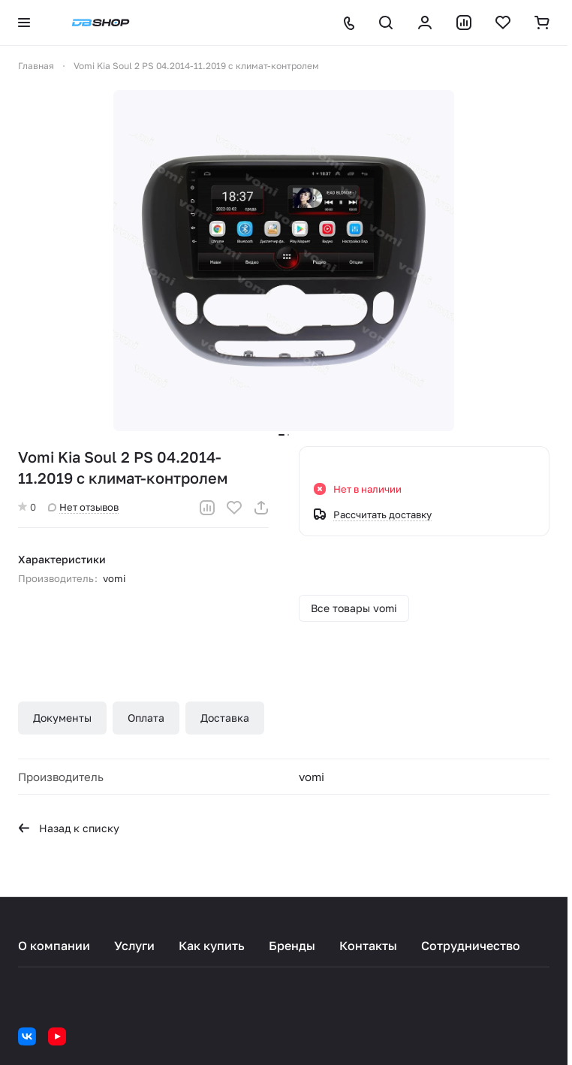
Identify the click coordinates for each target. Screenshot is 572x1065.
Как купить (212, 945)
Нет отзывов (83, 507)
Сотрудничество (470, 945)
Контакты (368, 945)
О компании (54, 945)
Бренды (292, 945)
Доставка (224, 717)
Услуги (134, 945)
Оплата (146, 717)
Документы (62, 717)
